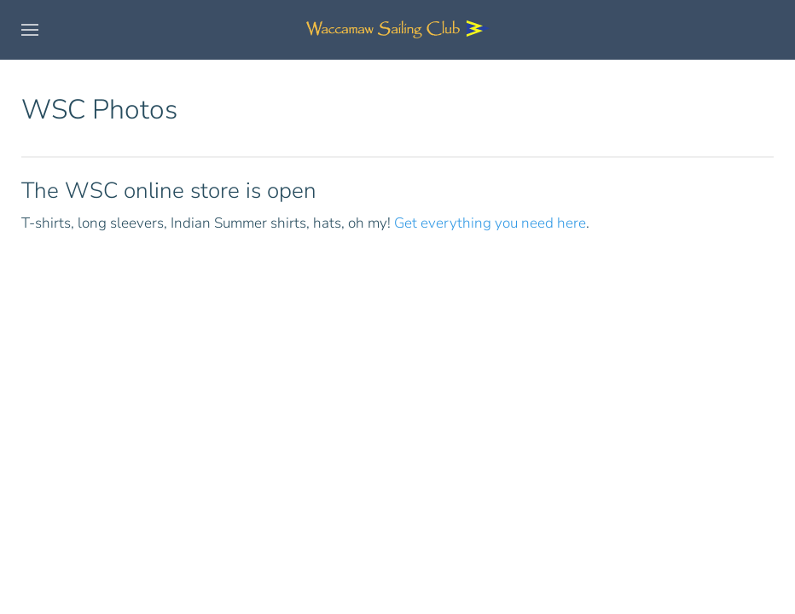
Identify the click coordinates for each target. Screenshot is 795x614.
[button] (29, 30)
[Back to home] (397, 30)
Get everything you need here (490, 223)
